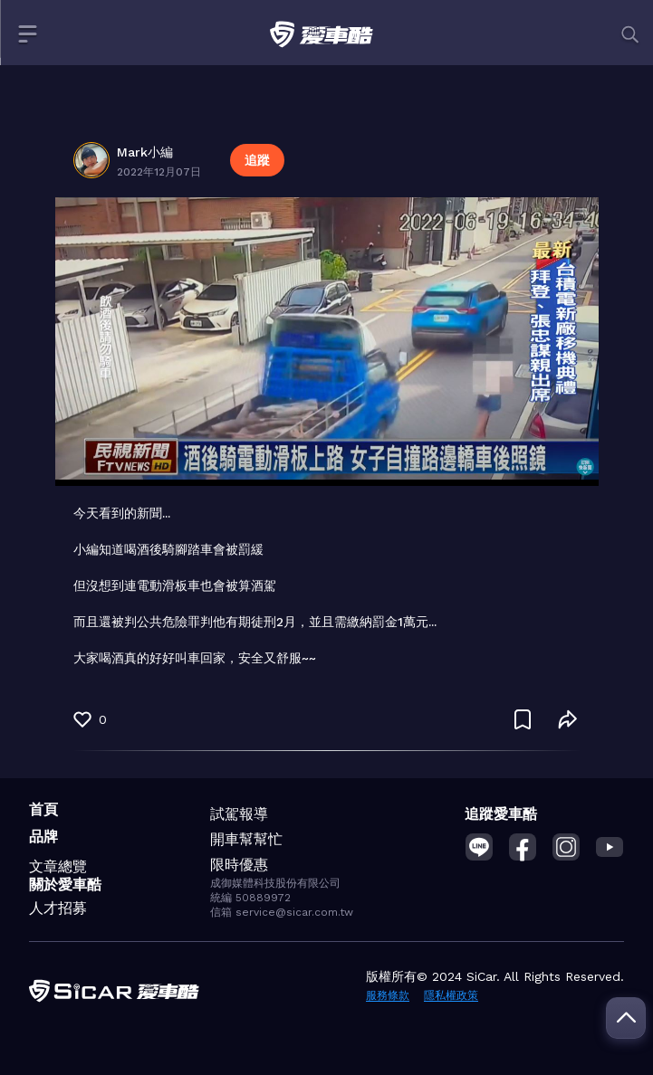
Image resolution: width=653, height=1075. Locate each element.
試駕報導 (239, 814)
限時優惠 (239, 864)
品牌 (43, 836)
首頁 (43, 809)
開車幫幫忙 (246, 839)
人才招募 (58, 908)
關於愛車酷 (65, 884)
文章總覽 (58, 866)
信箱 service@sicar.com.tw (281, 912)
